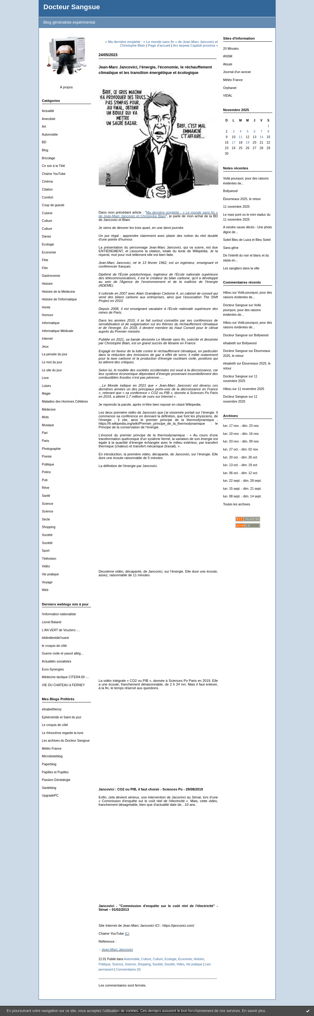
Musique (48, 425)
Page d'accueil (159, 45)
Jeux (45, 346)
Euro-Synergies (53, 669)
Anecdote (49, 119)
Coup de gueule (53, 205)
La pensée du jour (54, 354)
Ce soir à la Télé (53, 166)
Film (45, 268)
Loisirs (46, 386)
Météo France (52, 748)
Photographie (51, 448)
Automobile (50, 134)
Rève (45, 487)
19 (247, 142)
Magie (46, 393)
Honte (46, 307)
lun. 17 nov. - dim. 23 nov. (241, 425)
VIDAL (227, 95)
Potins (46, 472)
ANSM (227, 56)
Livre (45, 378)
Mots (45, 417)
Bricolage (48, 158)
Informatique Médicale (57, 331)
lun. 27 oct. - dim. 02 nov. (241, 449)
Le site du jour (52, 370)
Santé (46, 495)
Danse (46, 236)
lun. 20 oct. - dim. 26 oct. (240, 457)
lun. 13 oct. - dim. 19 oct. (240, 465)
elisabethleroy (52, 709)
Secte (46, 519)
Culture (47, 220)
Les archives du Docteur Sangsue (66, 740)
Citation (47, 189)
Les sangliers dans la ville (241, 268)
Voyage (47, 582)
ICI (127, 933)
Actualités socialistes (56, 661)
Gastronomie (51, 275)
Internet (47, 338)
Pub (45, 480)
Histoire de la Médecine (58, 291)
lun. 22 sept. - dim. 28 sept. (242, 480)
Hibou (227, 292)
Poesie (47, 456)
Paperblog (49, 764)
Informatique (51, 323)
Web (45, 590)
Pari (45, 433)
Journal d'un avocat (237, 72)
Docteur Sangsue (72, 7)
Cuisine (47, 213)
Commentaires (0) (128, 969)
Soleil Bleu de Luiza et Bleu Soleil (247, 239)
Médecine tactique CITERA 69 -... (65, 677)
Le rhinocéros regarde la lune (62, 733)
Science (47, 503)
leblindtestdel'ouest (55, 637)
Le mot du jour (52, 362)
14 (261, 137)
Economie (49, 252)
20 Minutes (231, 48)
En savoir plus (253, 1011)
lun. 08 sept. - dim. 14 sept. (242, 496)
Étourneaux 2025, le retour (242, 199)
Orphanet (229, 88)
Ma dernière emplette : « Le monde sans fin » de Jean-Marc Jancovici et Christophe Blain (158, 214)
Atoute (227, 64)
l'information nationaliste (59, 614)
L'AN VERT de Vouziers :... (61, 630)
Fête (45, 260)
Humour (47, 315)
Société (47, 535)
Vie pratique (50, 574)
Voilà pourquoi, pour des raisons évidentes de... (242, 309)
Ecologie (48, 244)
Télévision (49, 558)
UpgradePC (50, 795)
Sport (46, 550)
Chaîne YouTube (54, 174)
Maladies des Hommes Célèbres (65, 401)
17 (234, 142)
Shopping (49, 527)
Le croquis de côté (55, 725)
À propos (66, 87)
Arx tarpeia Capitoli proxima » (195, 45)
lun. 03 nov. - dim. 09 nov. (241, 441)
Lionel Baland (51, 622)
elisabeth (229, 343)
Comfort (47, 197)
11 (241, 137)
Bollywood (230, 191)
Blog (45, 150)
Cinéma (47, 181)
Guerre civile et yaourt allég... (62, 653)
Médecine (49, 409)
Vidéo (46, 566)
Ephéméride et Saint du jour (62, 717)
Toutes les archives (236, 504)
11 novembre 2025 (236, 206)
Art (44, 126)
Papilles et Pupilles (55, 772)
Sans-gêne (231, 247)
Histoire (47, 283)
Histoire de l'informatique (59, 299)
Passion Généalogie (56, 780)
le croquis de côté (54, 645)
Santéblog (49, 788)
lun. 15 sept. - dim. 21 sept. (242, 488)
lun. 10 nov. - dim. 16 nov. (241, 433)
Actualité (48, 111)
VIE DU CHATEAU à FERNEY (63, 685)
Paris (45, 440)
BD (44, 142)
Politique (48, 464)
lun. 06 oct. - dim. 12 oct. (240, 473)
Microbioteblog (52, 756)
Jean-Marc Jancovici (117, 949)
